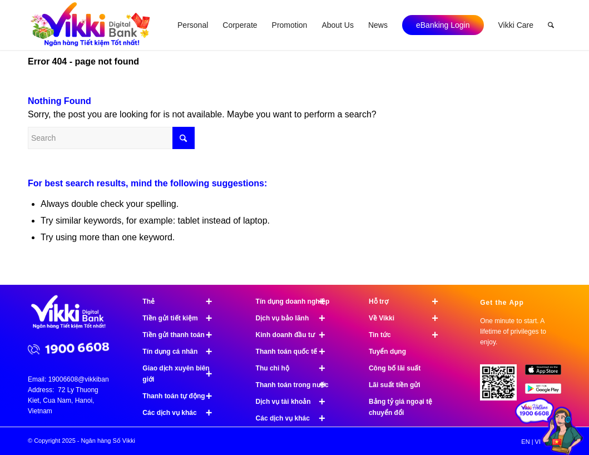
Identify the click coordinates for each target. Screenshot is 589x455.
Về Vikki (408, 318)
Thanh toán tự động (182, 396)
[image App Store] (547, 373)
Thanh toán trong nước (295, 385)
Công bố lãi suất (394, 368)
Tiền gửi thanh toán (182, 335)
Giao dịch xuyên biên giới (182, 374)
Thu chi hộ (295, 368)
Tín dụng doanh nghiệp (295, 301)
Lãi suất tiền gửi (394, 385)
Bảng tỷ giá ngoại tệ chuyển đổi (400, 407)
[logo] (91, 25)
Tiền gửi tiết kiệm (182, 318)
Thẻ (182, 301)
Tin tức (408, 335)
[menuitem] (192, 25)
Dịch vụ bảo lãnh (295, 318)
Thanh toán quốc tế (295, 351)
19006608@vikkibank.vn (84, 379)
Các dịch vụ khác (182, 412)
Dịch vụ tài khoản (295, 401)
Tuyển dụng (387, 351)
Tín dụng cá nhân (182, 351)
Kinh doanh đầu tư (295, 335)
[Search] (551, 25)
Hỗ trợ (408, 301)
